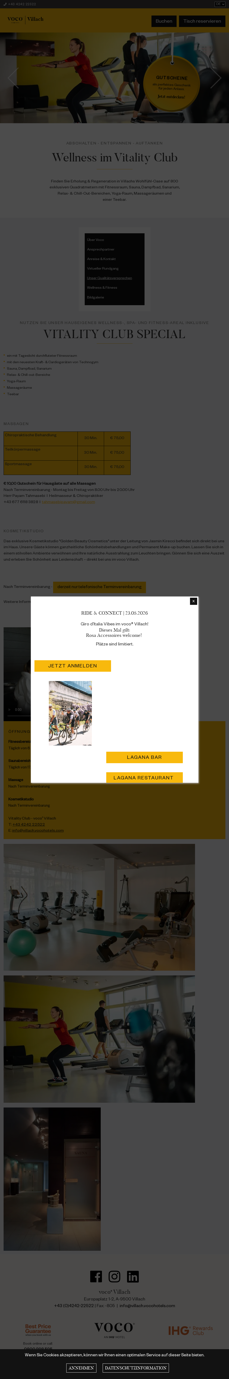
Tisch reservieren (202, 22)
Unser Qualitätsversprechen (109, 279)
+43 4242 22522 (20, 4)
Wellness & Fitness (102, 288)
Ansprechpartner (100, 250)
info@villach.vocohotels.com (38, 831)
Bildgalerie (95, 298)
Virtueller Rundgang (103, 269)
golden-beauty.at (62, 602)
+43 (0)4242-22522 (74, 1306)
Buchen (164, 22)
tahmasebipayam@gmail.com (68, 502)
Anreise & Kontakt (101, 259)
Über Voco (95, 240)
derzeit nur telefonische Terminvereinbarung (99, 587)
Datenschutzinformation (136, 1368)
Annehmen (81, 1368)
